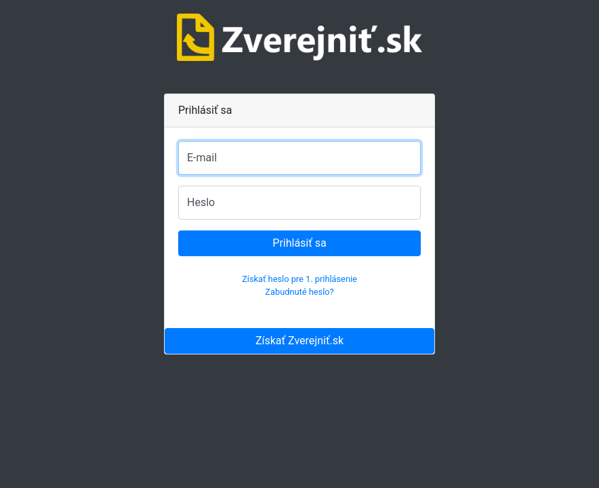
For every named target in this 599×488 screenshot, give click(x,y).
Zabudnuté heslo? (299, 292)
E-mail (202, 157)
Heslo (201, 202)
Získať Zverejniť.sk (299, 340)
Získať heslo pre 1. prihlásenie (299, 279)
